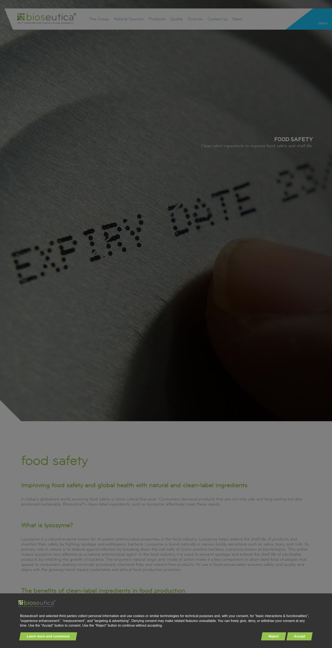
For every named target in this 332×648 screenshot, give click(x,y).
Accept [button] (300, 636)
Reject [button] (273, 636)
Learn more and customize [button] (48, 636)
